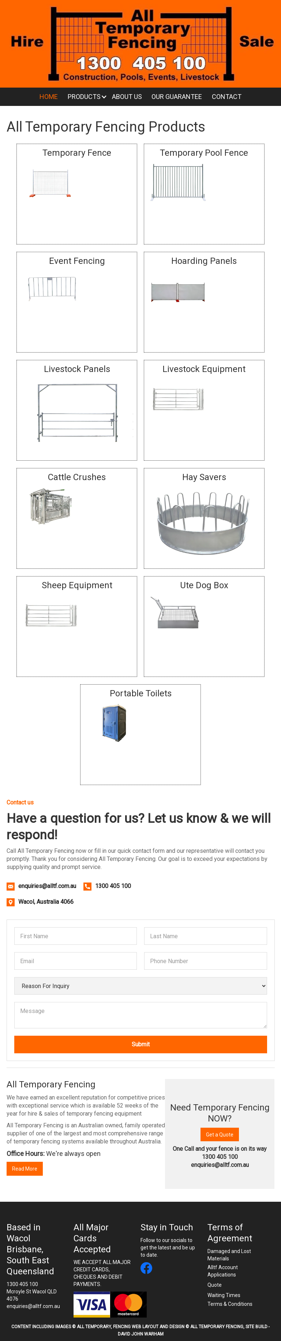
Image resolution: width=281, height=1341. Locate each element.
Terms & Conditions (229, 1304)
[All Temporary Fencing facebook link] (146, 1269)
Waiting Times (223, 1295)
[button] (85, 97)
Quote (214, 1285)
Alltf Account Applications (222, 1271)
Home (49, 96)
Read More (24, 1169)
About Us (127, 96)
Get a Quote (219, 1135)
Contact (226, 96)
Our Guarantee (176, 96)
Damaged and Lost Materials (229, 1254)
